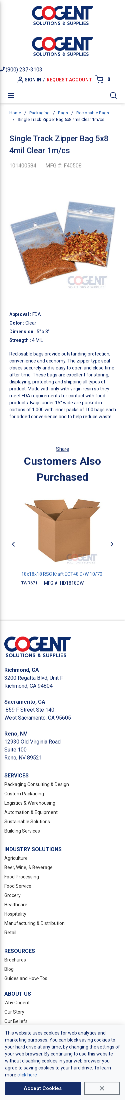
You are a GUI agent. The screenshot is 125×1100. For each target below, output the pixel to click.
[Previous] (13, 544)
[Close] (102, 1088)
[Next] (112, 544)
